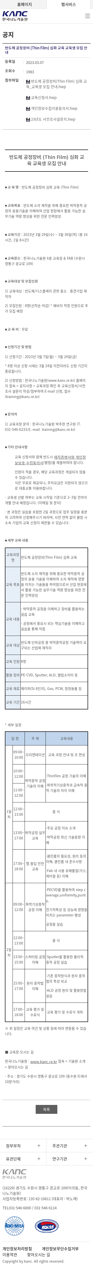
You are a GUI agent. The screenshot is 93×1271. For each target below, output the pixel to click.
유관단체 (13, 1159)
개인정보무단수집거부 (60, 1249)
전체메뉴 (88, 16)
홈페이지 (24, 4)
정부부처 (13, 1146)
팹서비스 (68, 4)
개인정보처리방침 (17, 1249)
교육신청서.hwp (41, 97)
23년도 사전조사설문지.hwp (50, 119)
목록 (46, 1109)
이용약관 (9, 1254)
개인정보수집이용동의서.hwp (51, 108)
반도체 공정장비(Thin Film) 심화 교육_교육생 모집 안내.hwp (56, 83)
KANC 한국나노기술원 (18, 16)
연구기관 (59, 1159)
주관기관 (59, 1146)
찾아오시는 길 (38, 1254)
